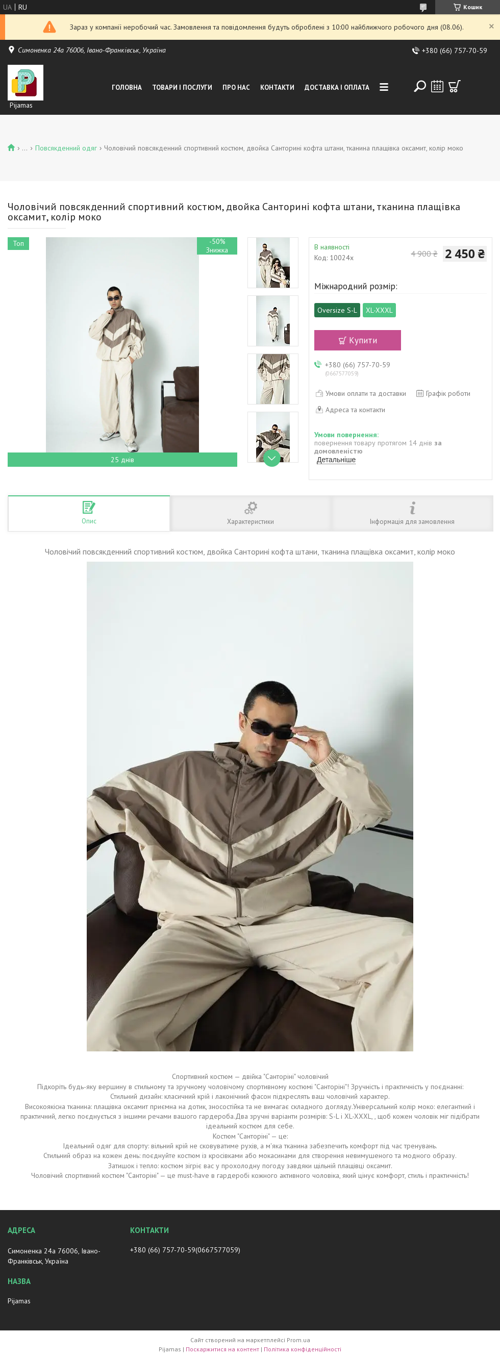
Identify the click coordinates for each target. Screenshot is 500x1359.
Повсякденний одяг (66, 148)
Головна (127, 87)
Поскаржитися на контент (222, 1349)
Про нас (236, 87)
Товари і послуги (182, 87)
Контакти (277, 87)
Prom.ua (298, 1340)
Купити (363, 340)
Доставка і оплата (337, 87)
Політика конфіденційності (302, 1349)
